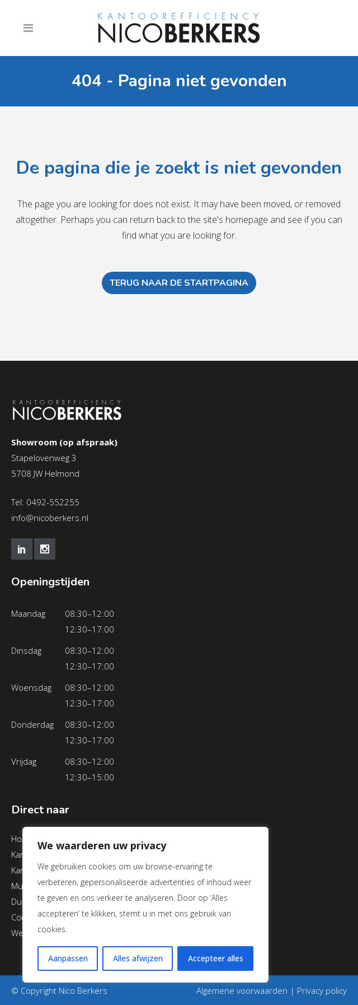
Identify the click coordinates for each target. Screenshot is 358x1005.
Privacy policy (322, 990)
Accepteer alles (215, 958)
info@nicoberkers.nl (49, 517)
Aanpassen (68, 958)
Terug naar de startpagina (179, 283)
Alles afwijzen (138, 958)
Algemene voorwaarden (242, 990)
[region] (145, 905)
